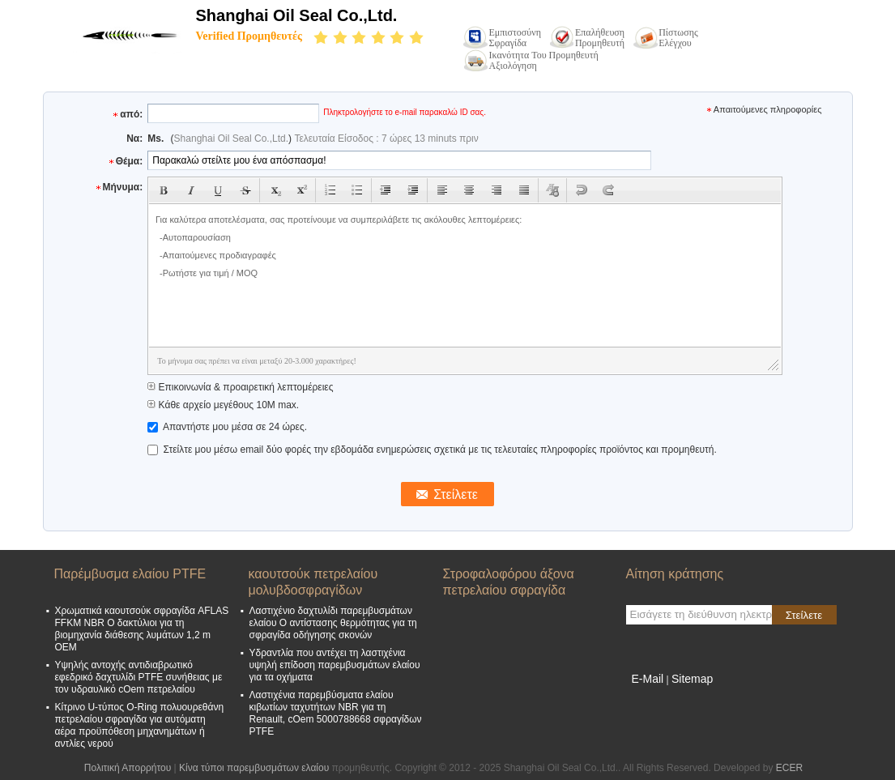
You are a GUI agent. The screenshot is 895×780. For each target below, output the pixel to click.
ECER (789, 768)
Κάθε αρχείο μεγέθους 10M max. (223, 405)
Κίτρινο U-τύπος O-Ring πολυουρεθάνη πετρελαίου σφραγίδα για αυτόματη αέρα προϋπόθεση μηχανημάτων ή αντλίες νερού (139, 725)
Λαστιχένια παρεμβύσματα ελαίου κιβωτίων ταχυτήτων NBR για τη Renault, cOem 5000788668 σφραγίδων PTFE (335, 713)
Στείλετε (804, 615)
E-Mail (648, 678)
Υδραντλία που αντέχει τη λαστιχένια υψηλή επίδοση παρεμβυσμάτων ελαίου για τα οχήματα (334, 665)
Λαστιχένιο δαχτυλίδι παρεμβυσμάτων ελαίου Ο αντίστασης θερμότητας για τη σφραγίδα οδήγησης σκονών (333, 623)
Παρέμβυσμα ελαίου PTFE (130, 574)
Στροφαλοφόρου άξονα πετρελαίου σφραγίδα (508, 582)
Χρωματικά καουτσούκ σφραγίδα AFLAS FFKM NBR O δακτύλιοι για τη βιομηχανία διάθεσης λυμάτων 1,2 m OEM (142, 629)
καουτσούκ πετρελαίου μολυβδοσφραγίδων (313, 582)
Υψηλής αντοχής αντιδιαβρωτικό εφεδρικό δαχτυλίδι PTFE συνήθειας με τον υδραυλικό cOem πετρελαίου (139, 677)
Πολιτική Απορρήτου (127, 768)
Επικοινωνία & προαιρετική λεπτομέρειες (240, 387)
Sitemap (692, 678)
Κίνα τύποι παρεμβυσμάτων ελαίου (254, 768)
